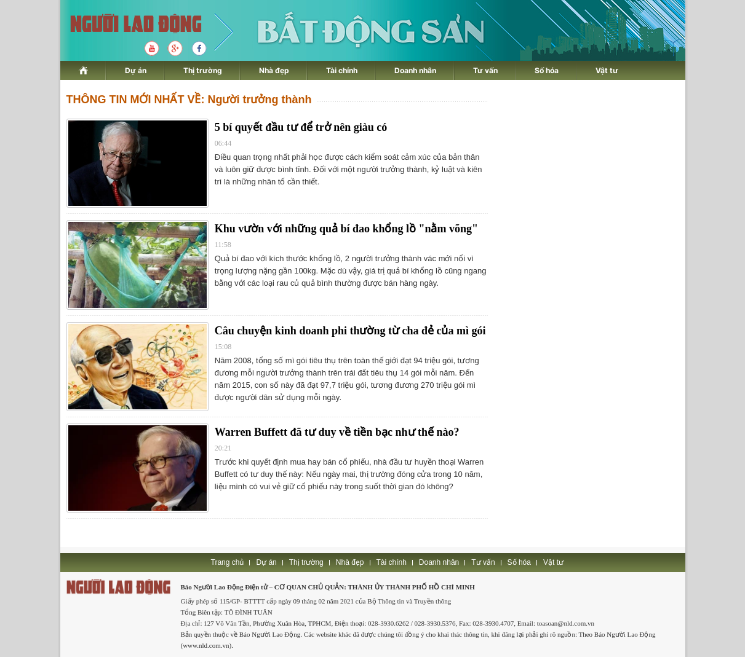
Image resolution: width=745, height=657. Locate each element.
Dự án (135, 70)
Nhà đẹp (274, 70)
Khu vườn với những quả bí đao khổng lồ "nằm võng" (346, 228)
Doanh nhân (415, 70)
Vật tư (607, 70)
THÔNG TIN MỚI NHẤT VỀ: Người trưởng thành (189, 99)
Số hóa (547, 70)
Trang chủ (227, 562)
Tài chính (341, 70)
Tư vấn (485, 70)
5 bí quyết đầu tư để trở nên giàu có (301, 127)
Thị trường (202, 70)
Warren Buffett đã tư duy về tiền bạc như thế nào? (337, 432)
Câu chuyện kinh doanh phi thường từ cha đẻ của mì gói (350, 331)
